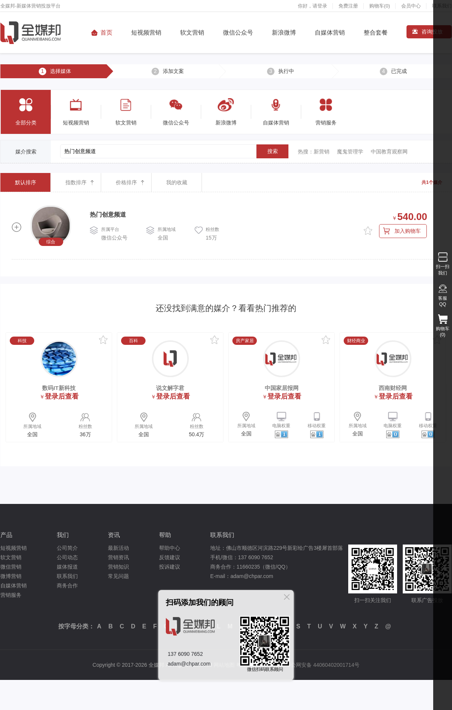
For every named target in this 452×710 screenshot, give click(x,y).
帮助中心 (169, 548)
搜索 (272, 151)
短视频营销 (146, 32)
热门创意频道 (108, 214)
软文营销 (192, 32)
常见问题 (118, 576)
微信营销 (10, 567)
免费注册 (348, 6)
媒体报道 (67, 567)
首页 (106, 32)
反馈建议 (169, 557)
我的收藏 (176, 182)
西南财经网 (393, 388)
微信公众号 (238, 32)
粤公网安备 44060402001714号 (322, 665)
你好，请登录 (312, 6)
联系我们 (67, 576)
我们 (63, 535)
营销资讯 (118, 557)
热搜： (306, 152)
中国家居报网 (282, 388)
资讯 (114, 535)
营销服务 (10, 595)
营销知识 (118, 567)
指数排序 (75, 182)
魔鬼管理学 (350, 152)
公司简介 (67, 548)
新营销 (321, 152)
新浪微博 (284, 32)
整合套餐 (376, 32)
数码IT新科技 (58, 388)
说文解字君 (170, 388)
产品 (6, 535)
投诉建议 (169, 567)
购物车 (379, 6)
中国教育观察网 (389, 152)
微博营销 (10, 576)
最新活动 (118, 548)
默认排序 (25, 182)
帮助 (165, 535)
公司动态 (67, 557)
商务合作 (67, 586)
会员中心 (411, 6)
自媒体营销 (330, 32)
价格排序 (126, 182)
